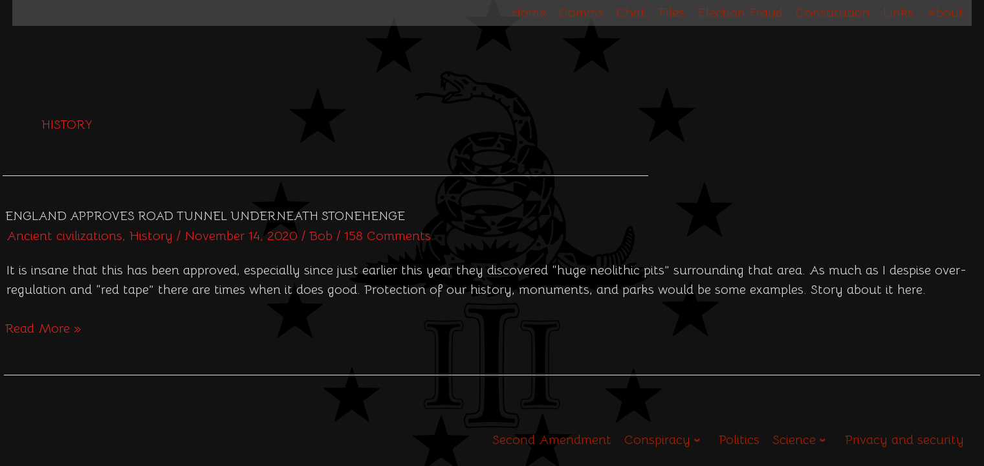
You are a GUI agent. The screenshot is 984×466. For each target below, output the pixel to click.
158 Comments (387, 236)
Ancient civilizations (64, 236)
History (151, 236)
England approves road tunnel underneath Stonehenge (205, 216)
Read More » (43, 328)
